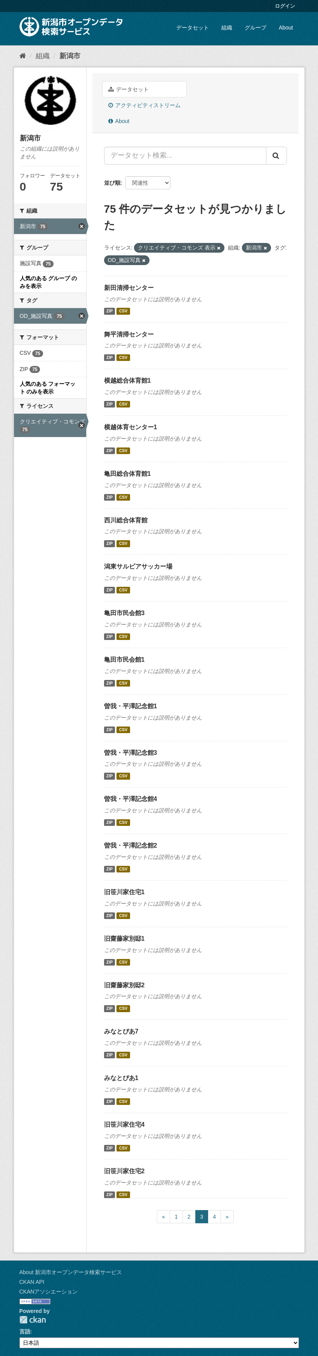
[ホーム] (22, 56)
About (286, 27)
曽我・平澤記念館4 (130, 799)
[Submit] (276, 156)
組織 (226, 27)
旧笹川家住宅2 (124, 1171)
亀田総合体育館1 (127, 473)
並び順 (112, 183)
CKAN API (32, 1282)
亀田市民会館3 (124, 613)
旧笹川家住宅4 (124, 1124)
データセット (192, 27)
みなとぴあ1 (121, 1078)
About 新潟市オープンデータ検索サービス (70, 1272)
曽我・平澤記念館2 (130, 845)
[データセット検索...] (185, 156)
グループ (255, 27)
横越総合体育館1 (127, 380)
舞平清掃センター (129, 334)
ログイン (285, 6)
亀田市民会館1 (124, 659)
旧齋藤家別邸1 (124, 938)
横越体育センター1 (130, 427)
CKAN (32, 1320)
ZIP (109, 311)
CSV (123, 311)
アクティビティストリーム (144, 105)
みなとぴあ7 (121, 1031)
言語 (24, 1331)
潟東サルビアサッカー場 (138, 566)
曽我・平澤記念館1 (130, 706)
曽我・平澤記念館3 (130, 752)
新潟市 (69, 56)
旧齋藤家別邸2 (124, 985)
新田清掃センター (129, 287)
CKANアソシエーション (48, 1291)
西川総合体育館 (126, 520)
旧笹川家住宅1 (124, 892)
